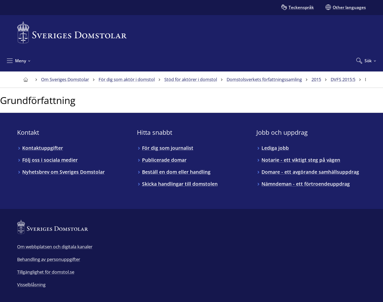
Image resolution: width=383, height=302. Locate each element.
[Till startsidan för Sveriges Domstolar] (72, 33)
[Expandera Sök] (366, 60)
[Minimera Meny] (18, 60)
